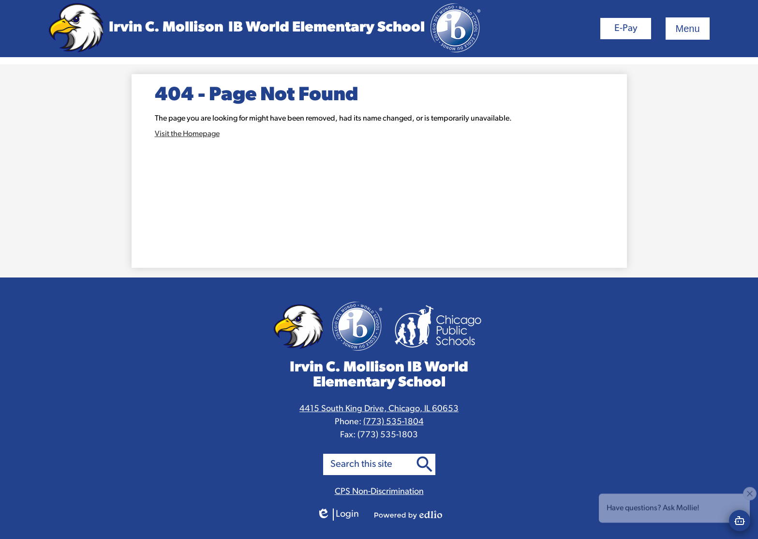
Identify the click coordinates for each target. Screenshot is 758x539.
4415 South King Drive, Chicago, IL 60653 (379, 409)
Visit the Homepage (187, 134)
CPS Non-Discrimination (379, 491)
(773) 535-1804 (393, 422)
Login (337, 514)
